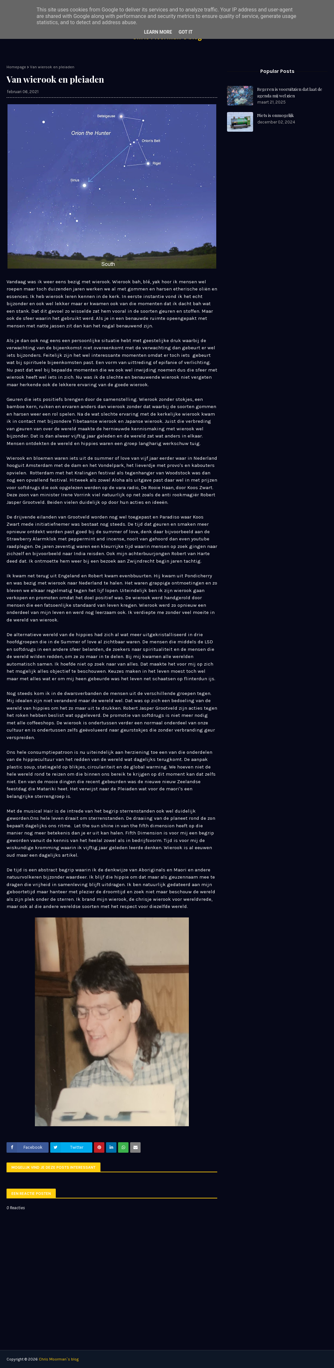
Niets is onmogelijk (275, 115)
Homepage (16, 67)
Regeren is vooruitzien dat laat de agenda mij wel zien (289, 92)
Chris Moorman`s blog (59, 1359)
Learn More (158, 32)
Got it (185, 32)
